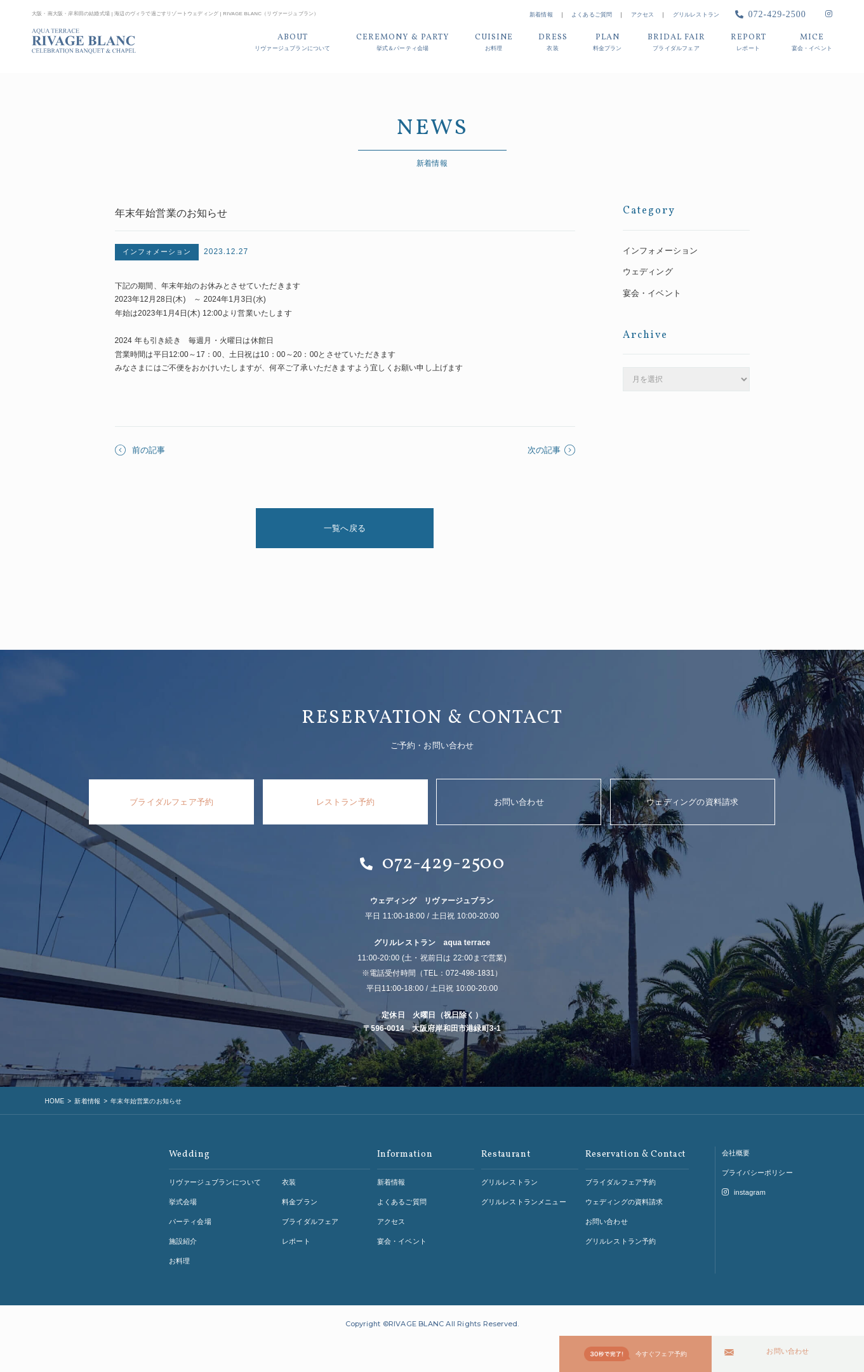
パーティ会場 (190, 1218)
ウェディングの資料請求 (692, 802)
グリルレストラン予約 (620, 1238)
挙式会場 (183, 1198)
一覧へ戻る (345, 528)
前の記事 (140, 450)
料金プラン (299, 1198)
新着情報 (541, 14)
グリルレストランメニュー (523, 1198)
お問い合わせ (787, 1353)
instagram (744, 1189)
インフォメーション (658, 249)
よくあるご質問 (591, 14)
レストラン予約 (345, 802)
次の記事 (551, 450)
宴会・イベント (650, 289)
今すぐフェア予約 (636, 1354)
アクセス (643, 14)
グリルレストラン (696, 14)
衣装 (289, 1179)
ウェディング (646, 269)
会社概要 (736, 1149)
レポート (296, 1238)
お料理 (179, 1257)
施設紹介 (183, 1238)
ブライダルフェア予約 (171, 802)
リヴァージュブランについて (215, 1179)
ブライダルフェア (310, 1218)
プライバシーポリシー (757, 1169)
